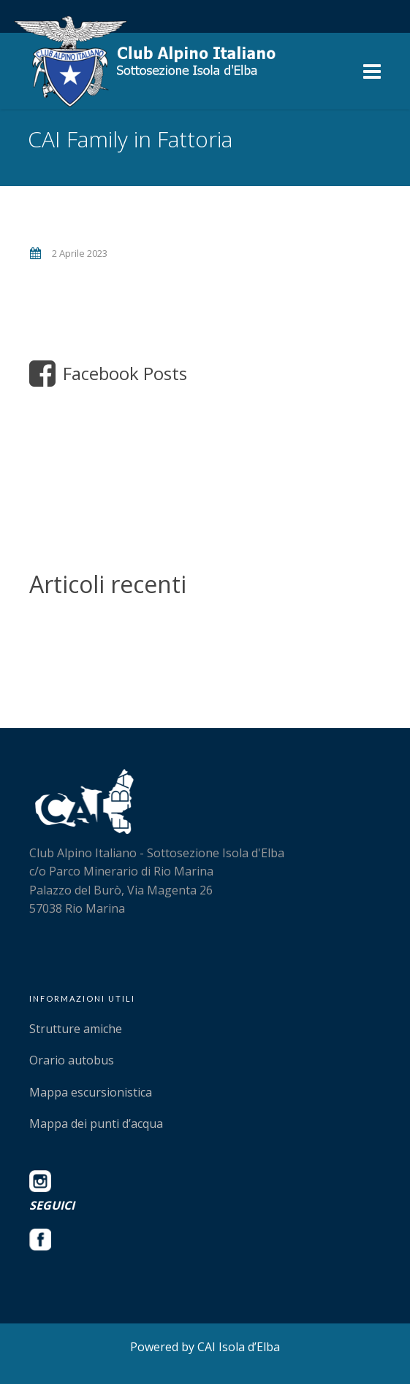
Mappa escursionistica (90, 1092)
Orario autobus (71, 1060)
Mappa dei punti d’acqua (96, 1124)
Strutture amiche (75, 1029)
